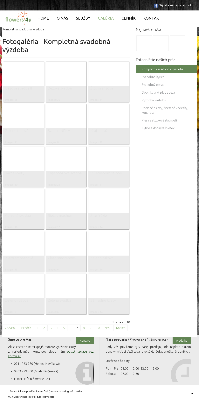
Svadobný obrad (153, 84)
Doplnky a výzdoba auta (158, 92)
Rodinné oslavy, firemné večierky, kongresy (165, 110)
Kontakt (152, 18)
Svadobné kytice (153, 77)
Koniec (120, 328)
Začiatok (10, 328)
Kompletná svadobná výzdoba (162, 69)
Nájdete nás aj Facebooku (176, 5)
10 (98, 328)
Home (43, 18)
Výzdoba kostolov (154, 100)
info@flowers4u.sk (37, 379)
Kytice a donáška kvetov (158, 128)
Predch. (26, 328)
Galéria (106, 18)
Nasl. (108, 328)
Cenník (128, 18)
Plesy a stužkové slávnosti (159, 120)
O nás (62, 18)
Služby (83, 18)
